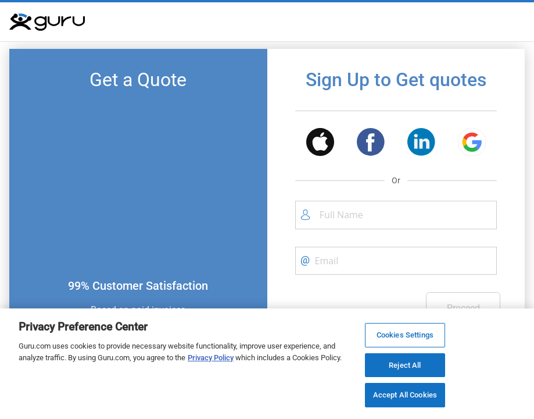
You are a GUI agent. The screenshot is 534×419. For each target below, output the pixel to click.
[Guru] (47, 22)
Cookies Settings (405, 335)
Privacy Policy (211, 357)
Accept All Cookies (405, 394)
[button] (320, 144)
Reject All (405, 365)
